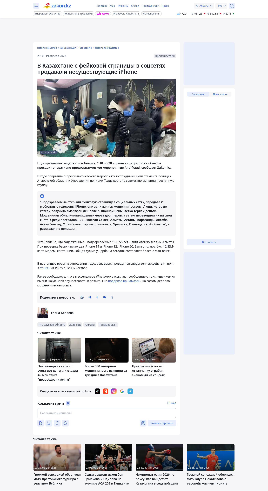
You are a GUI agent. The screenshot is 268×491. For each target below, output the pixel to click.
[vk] (105, 297)
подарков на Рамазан (124, 281)
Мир (112, 5)
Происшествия (150, 5)
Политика (101, 5)
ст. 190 (45, 268)
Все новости (86, 47)
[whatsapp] (82, 297)
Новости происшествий (107, 47)
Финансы (123, 5)
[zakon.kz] (57, 6)
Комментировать (162, 423)
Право (165, 5)
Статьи (135, 5)
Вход (173, 403)
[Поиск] (232, 6)
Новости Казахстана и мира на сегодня (56, 47)
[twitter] (112, 297)
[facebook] (97, 297)
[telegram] (89, 297)
